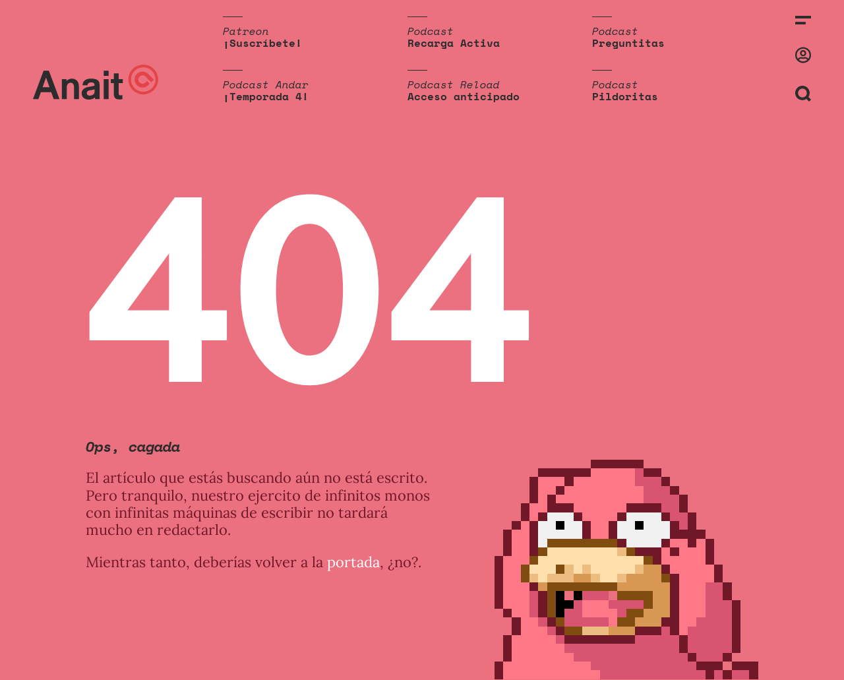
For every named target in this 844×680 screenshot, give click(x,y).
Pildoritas (625, 96)
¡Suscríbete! (262, 43)
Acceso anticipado (463, 96)
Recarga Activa (453, 43)
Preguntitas (628, 43)
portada (353, 562)
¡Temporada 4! (266, 96)
